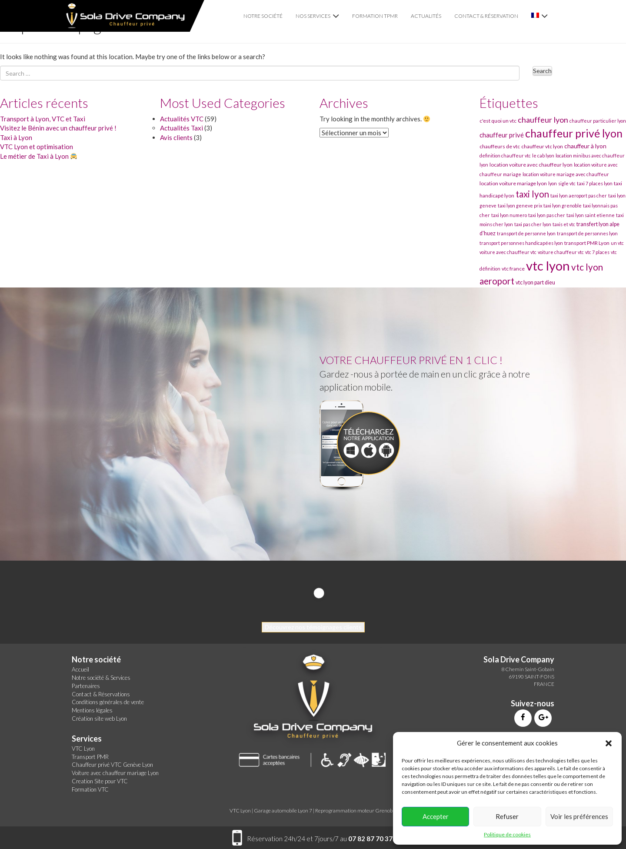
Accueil (80, 669)
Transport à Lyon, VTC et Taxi (42, 119)
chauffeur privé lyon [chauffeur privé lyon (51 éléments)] (574, 133)
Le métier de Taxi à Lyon (38, 156)
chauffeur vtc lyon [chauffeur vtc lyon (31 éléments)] (542, 146)
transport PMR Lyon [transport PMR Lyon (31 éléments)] (586, 243)
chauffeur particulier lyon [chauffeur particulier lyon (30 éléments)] (597, 121)
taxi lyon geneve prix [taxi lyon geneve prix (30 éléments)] (520, 205)
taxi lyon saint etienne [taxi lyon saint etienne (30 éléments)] (590, 215)
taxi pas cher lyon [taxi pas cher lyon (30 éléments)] (532, 224)
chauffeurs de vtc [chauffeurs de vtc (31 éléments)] (499, 146)
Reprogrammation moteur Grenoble (355, 810)
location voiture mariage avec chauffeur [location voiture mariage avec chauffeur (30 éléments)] (566, 174)
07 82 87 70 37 (370, 838)
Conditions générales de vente (108, 702)
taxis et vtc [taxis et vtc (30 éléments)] (564, 224)
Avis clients (176, 137)
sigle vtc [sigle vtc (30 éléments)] (567, 183)
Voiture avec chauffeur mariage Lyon (115, 772)
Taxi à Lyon (16, 137)
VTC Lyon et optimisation (36, 146)
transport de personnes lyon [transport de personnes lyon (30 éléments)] (587, 233)
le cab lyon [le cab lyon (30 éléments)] (543, 155)
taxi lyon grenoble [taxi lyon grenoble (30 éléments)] (562, 205)
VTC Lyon (83, 748)
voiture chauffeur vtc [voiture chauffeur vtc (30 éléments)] (561, 252)
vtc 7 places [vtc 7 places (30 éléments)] (597, 252)
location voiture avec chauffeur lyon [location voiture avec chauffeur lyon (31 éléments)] (531, 164)
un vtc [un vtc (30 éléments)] (617, 243)
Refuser (507, 816)
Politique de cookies (507, 834)
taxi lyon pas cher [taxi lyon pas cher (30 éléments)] (546, 215)
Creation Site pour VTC (100, 781)
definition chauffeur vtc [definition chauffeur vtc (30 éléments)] (505, 155)
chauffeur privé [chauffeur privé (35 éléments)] (501, 135)
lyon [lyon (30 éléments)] (552, 183)
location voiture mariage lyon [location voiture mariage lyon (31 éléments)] (513, 183)
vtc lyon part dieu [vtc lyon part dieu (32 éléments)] (535, 282)
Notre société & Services (101, 677)
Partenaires (86, 685)
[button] (608, 743)
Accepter (436, 816)
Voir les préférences (579, 816)
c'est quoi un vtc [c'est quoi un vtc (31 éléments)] (497, 120)
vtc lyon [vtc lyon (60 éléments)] (548, 265)
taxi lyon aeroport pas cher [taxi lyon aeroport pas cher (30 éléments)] (578, 195)
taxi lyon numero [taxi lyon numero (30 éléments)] (509, 215)
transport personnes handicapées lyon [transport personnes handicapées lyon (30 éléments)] (521, 243)
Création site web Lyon (99, 718)
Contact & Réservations (101, 694)
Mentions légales (92, 710)
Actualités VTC (181, 119)
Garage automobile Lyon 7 (283, 810)
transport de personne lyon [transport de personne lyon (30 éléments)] (526, 233)
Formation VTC (90, 789)
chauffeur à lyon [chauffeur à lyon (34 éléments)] (585, 146)
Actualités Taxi (181, 128)
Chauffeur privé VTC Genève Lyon (112, 764)
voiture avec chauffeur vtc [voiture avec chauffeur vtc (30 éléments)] (507, 252)
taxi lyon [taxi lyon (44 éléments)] (532, 194)
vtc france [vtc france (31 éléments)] (513, 268)
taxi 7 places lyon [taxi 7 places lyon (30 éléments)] (595, 183)
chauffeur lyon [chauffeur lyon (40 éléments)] (543, 119)
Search (542, 70)
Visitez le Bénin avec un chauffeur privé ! (58, 128)
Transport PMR (90, 756)
